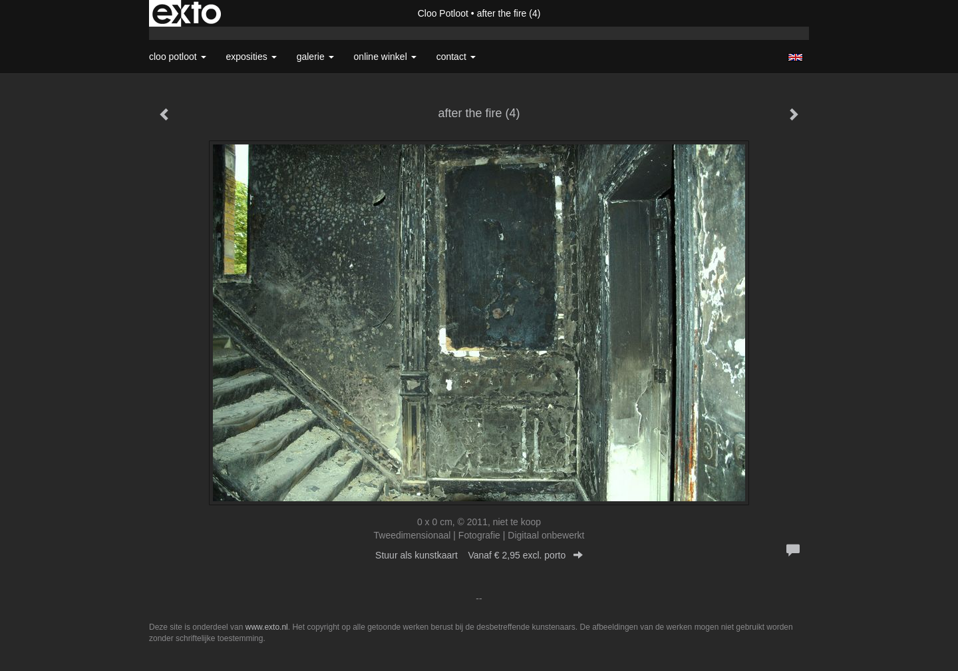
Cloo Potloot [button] (177, 56)
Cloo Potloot (443, 13)
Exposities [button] (251, 56)
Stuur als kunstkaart (479, 555)
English (795, 57)
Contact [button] (456, 56)
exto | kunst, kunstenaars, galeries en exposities (186, 13)
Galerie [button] (315, 56)
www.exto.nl (266, 627)
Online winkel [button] (385, 56)
